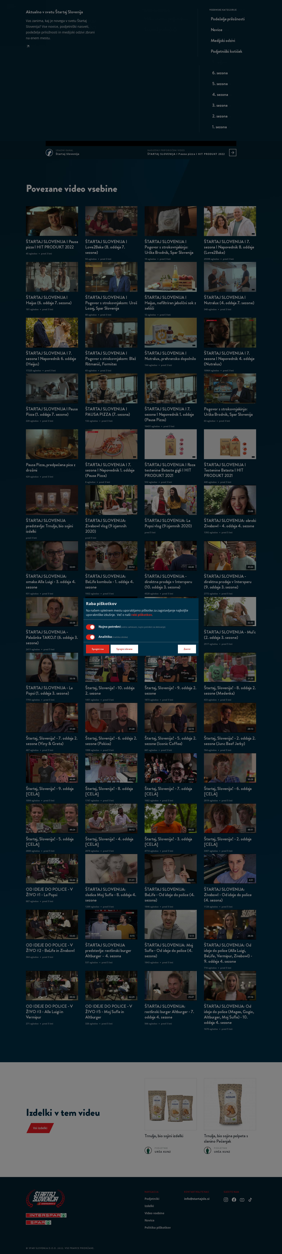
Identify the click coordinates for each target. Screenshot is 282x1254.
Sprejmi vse (98, 649)
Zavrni (187, 649)
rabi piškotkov (141, 615)
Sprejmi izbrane (124, 649)
